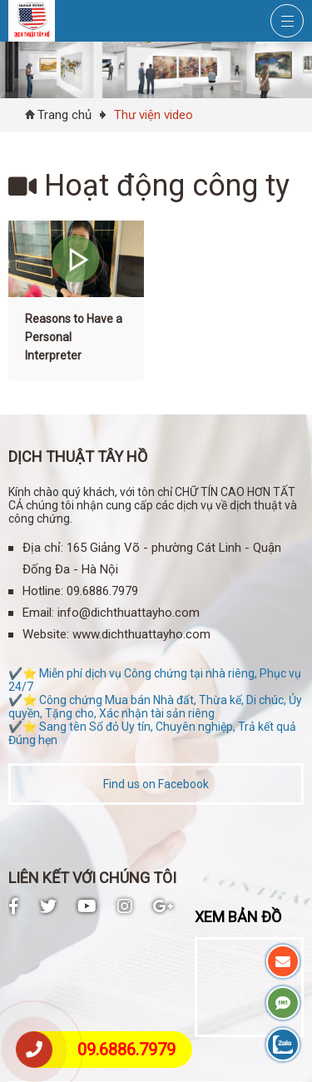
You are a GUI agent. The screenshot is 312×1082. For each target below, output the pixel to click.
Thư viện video (153, 114)
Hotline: (42, 590)
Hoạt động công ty (149, 185)
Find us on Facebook (156, 784)
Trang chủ (64, 114)
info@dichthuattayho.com (128, 612)
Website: (45, 634)
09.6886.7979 (126, 1050)
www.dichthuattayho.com (141, 634)
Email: (38, 612)
